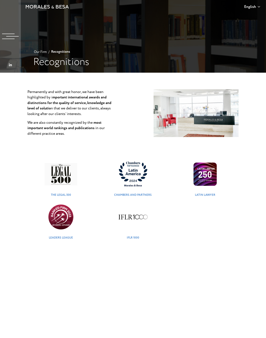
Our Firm (40, 52)
